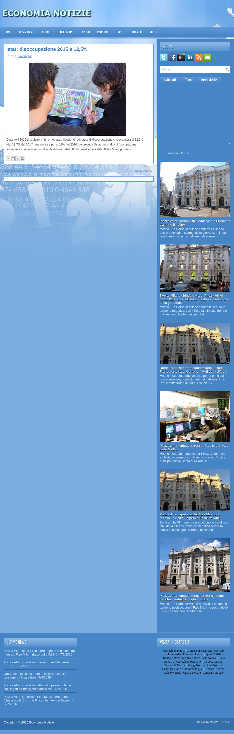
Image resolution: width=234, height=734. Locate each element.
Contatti (136, 32)
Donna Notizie (171, 658)
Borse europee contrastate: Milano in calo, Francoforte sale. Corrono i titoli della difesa (193, 369)
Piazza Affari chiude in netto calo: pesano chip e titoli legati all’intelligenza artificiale (37, 687)
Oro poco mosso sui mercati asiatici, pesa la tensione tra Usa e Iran (35, 675)
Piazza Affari (26, 32)
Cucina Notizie (192, 672)
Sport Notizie (213, 654)
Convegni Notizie (172, 669)
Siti (155, 30)
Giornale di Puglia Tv (189, 661)
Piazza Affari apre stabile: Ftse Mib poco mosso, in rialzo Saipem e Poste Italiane (190, 516)
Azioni (45, 32)
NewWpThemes (219, 722)
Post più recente (15, 170)
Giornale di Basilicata (199, 650)
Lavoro (85, 32)
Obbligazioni (65, 32)
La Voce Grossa (213, 661)
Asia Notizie (209, 658)
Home (7, 32)
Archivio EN (209, 79)
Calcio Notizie (172, 672)
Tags (188, 79)
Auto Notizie (214, 665)
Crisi (119, 32)
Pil (29, 56)
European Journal (193, 654)
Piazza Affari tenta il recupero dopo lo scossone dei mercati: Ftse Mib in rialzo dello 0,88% (40, 652)
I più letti (170, 79)
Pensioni (102, 32)
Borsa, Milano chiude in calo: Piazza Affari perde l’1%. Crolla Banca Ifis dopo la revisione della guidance (194, 299)
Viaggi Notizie (196, 665)
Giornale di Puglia (174, 650)
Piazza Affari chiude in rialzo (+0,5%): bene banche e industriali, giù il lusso (192, 597)
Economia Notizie (177, 153)
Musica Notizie (191, 658)
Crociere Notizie (214, 669)
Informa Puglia (194, 669)
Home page (79, 170)
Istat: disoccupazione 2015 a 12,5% (46, 49)
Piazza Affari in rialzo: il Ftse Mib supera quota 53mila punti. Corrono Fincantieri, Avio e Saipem (37, 698)
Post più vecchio (142, 170)
